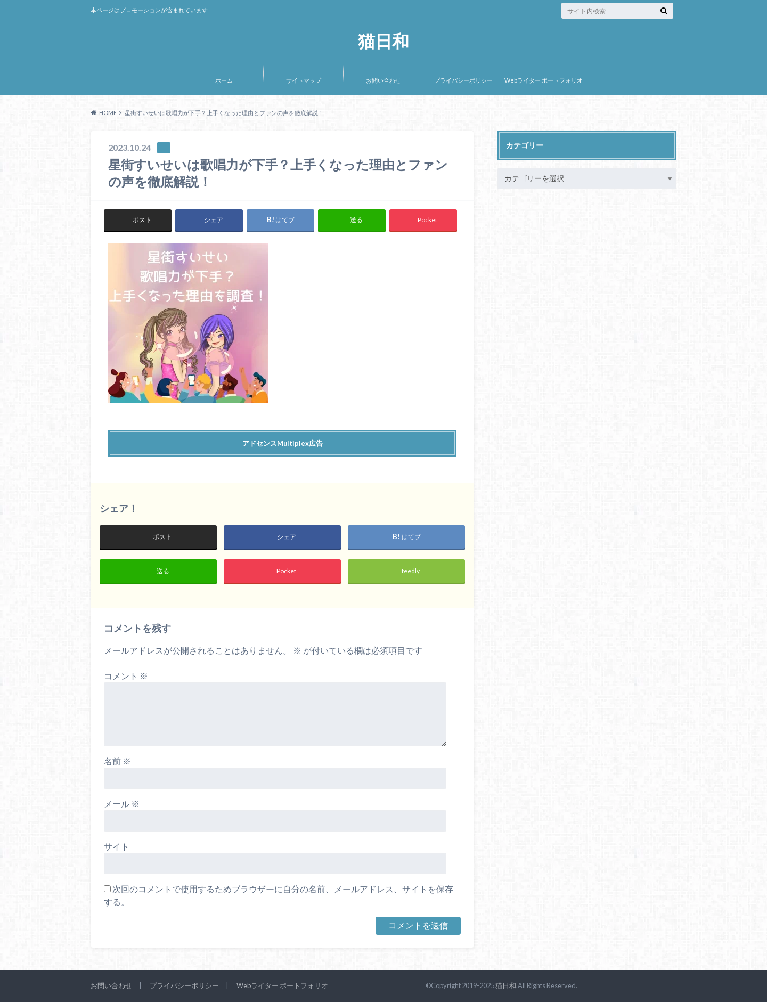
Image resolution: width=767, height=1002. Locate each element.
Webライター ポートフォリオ (543, 80)
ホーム (224, 80)
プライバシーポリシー (463, 80)
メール (122, 804)
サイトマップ (303, 80)
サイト (116, 846)
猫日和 (383, 41)
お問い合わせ (383, 80)
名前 (117, 761)
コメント (126, 676)
